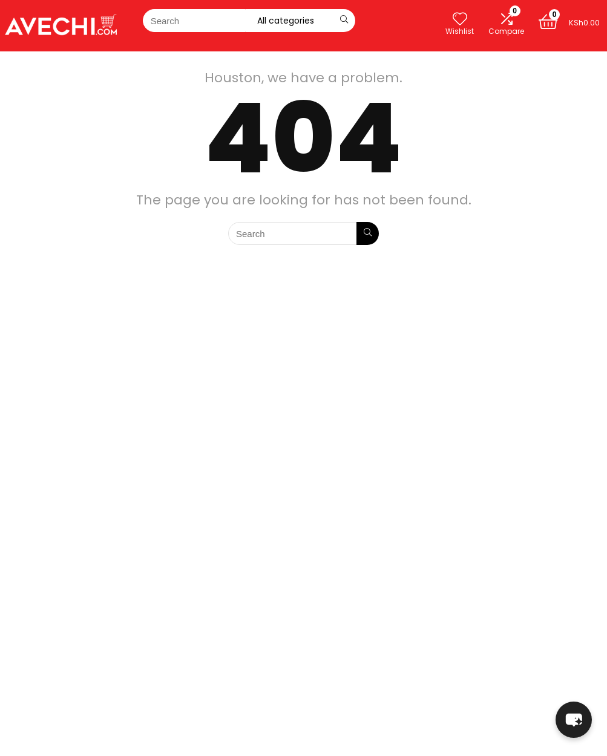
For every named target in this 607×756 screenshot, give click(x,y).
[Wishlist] (459, 19)
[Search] (344, 20)
